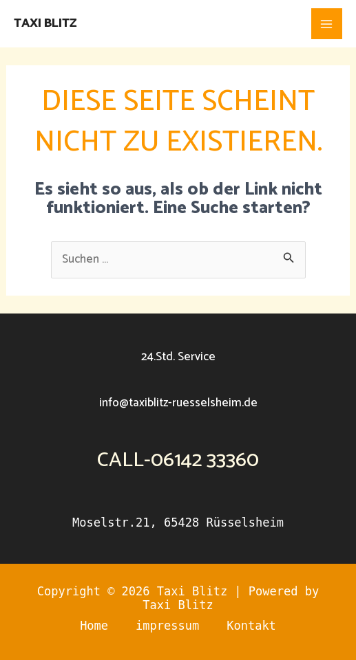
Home (94, 625)
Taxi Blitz (45, 23)
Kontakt (251, 625)
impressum (167, 625)
